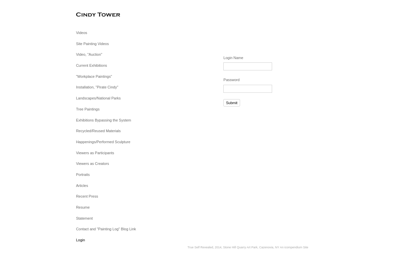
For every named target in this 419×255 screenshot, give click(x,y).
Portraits (83, 175)
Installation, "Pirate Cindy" (97, 87)
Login (80, 240)
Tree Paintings (88, 109)
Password (231, 80)
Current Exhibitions (91, 65)
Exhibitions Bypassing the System (103, 120)
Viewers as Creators (92, 164)
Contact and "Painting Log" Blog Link (106, 229)
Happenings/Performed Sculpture (103, 142)
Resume (83, 207)
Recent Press (87, 196)
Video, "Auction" (89, 54)
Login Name (233, 58)
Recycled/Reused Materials (98, 131)
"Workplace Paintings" (94, 76)
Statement (84, 218)
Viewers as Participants (95, 153)
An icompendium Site (294, 247)
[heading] (93, 15)
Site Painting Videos (92, 44)
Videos (81, 33)
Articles (82, 186)
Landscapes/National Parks (98, 98)
